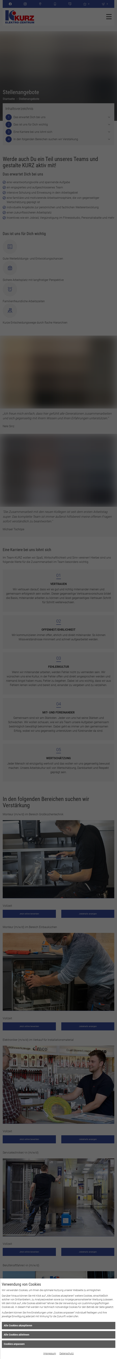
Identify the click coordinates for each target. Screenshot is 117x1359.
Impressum (49, 1353)
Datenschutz (66, 1353)
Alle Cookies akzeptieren (18, 1325)
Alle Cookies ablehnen (16, 1334)
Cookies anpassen (14, 1344)
